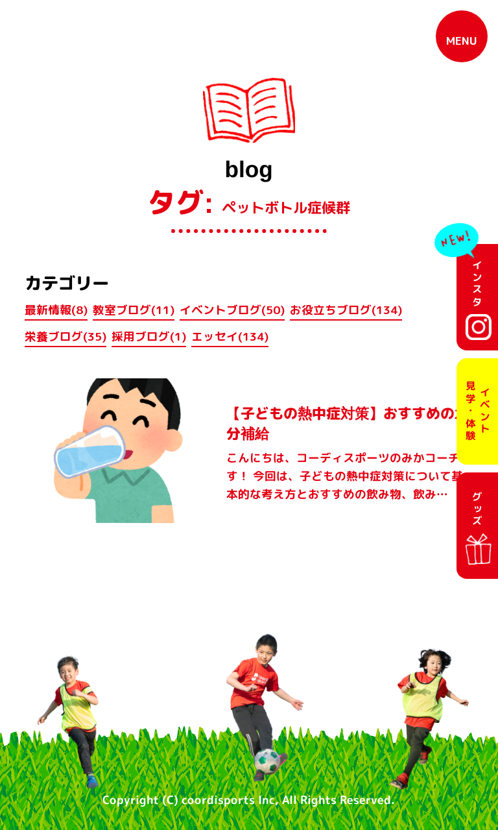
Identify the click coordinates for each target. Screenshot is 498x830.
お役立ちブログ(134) (346, 310)
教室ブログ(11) (133, 310)
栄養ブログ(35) (65, 336)
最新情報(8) (56, 310)
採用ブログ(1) (149, 336)
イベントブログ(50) (232, 310)
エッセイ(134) (229, 336)
